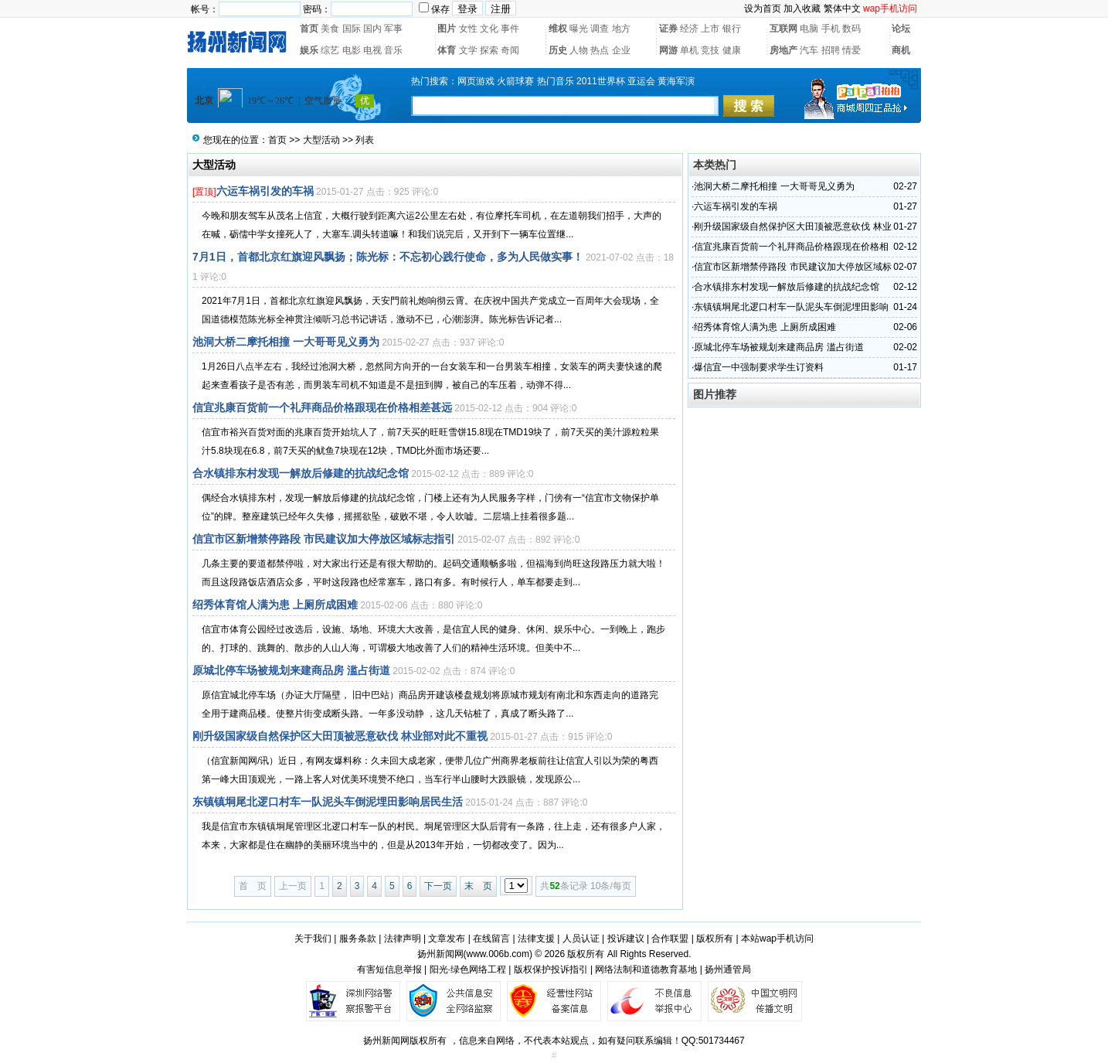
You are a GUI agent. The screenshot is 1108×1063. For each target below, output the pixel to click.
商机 (901, 50)
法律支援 (536, 938)
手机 (830, 28)
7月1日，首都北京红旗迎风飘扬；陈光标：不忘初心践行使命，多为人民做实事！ (387, 256)
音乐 (393, 50)
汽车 (809, 50)
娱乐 (309, 50)
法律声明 (402, 938)
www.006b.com (498, 954)
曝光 (578, 28)
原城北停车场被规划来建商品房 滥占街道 (291, 670)
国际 (351, 28)
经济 (689, 28)
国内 (372, 28)
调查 (599, 28)
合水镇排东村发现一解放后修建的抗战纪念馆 (300, 473)
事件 (510, 28)
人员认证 (581, 938)
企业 (621, 50)
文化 (489, 28)
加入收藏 (802, 8)
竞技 (710, 50)
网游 (668, 50)
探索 (489, 50)
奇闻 (510, 50)
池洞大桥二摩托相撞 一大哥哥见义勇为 (285, 342)
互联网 (783, 28)
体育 (446, 50)
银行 (731, 28)
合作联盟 (669, 938)
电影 (351, 50)
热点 (599, 50)
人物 (578, 50)
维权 (558, 28)
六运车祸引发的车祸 (265, 191)
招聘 (830, 50)
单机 (689, 50)
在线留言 (491, 938)
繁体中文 (842, 8)
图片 (446, 28)
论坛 (901, 28)
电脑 (809, 28)
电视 (372, 50)
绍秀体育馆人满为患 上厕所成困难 (275, 604)
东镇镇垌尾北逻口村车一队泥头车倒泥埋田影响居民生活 (327, 802)
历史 (558, 50)
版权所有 (714, 938)
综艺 (330, 50)
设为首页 (762, 8)
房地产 (783, 50)
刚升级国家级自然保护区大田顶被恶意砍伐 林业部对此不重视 (340, 736)
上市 (710, 28)
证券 (668, 28)
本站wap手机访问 (777, 938)
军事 (393, 28)
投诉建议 (625, 938)
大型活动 (321, 140)
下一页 (438, 886)
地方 (621, 28)
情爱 (851, 50)
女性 (468, 28)
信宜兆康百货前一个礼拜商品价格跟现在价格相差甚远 (322, 407)
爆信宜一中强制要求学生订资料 (759, 367)
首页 (309, 28)
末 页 (478, 886)
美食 (330, 28)
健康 (731, 50)
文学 (468, 50)
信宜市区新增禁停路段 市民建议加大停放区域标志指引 (323, 539)
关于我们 (312, 938)
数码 (851, 28)
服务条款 (357, 938)
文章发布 (446, 938)
